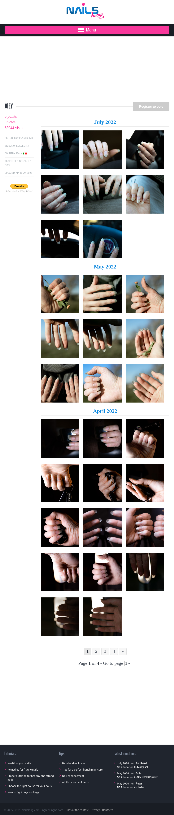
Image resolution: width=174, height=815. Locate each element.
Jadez (140, 787)
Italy (21, 153)
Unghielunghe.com (52, 810)
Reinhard (141, 763)
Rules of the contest (77, 810)
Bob (138, 773)
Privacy (95, 810)
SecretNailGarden (147, 777)
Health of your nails (19, 763)
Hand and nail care (73, 763)
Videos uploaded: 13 (17, 145)
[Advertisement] (87, 70)
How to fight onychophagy (23, 792)
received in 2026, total (19, 191)
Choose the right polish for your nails (29, 786)
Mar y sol (142, 767)
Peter (139, 783)
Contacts (107, 810)
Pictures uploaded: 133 (19, 138)
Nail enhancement (73, 776)
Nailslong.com (30, 810)
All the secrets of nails (75, 782)
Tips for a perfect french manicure (82, 769)
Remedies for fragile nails (22, 769)
